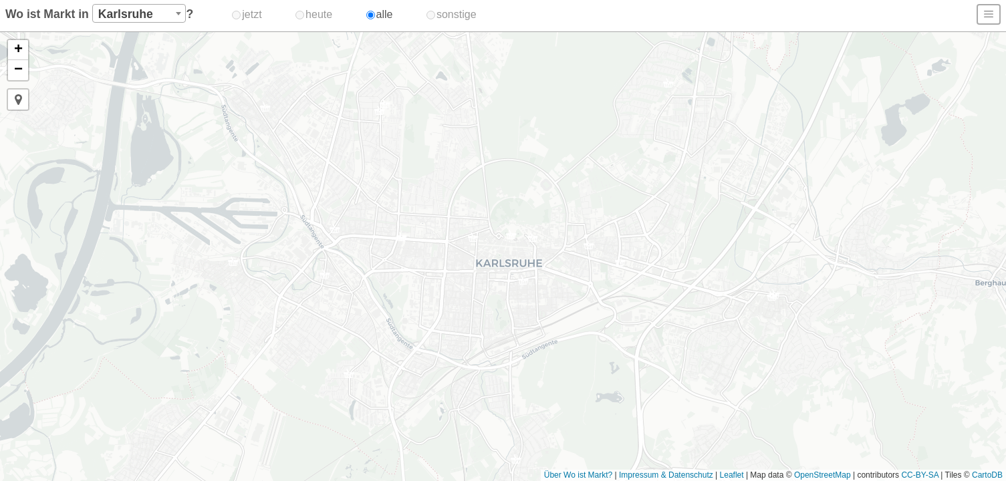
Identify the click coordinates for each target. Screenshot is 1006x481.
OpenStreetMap (822, 475)
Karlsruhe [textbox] (125, 14)
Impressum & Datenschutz (666, 475)
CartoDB (987, 475)
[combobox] (139, 13)
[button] (771, 298)
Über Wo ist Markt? (578, 475)
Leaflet (732, 475)
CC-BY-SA (919, 475)
